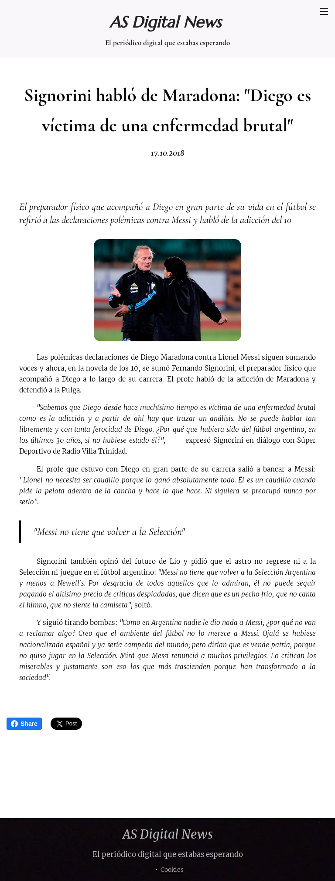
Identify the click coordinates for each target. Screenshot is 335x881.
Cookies (172, 870)
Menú (324, 11)
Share (24, 723)
